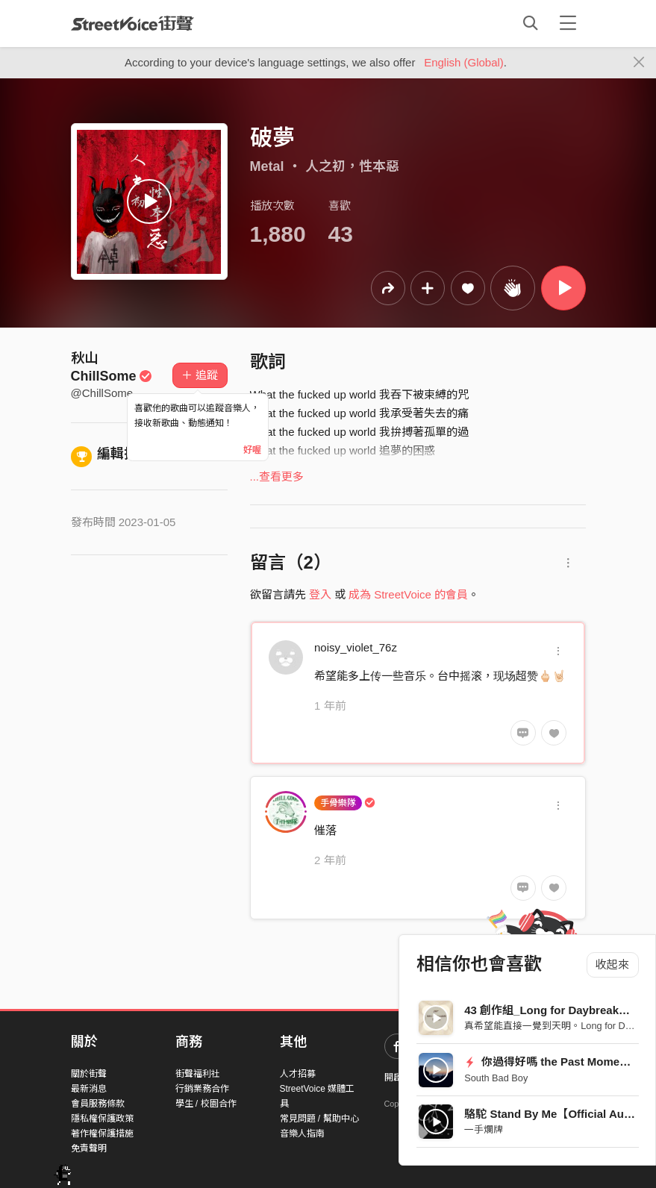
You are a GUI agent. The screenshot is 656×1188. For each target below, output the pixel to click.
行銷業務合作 (202, 1089)
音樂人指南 (302, 1133)
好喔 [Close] (252, 450)
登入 (320, 594)
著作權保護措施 (102, 1133)
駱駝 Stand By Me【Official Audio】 (558, 1113)
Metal (267, 166)
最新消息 (89, 1089)
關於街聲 (89, 1074)
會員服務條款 (98, 1103)
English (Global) (464, 62)
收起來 (612, 964)
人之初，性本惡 (352, 166)
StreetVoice (132, 23)
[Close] (639, 63)
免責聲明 (89, 1148)
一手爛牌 (483, 1129)
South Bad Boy (496, 1078)
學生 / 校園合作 (206, 1103)
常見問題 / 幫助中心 (319, 1118)
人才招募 (298, 1074)
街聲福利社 (197, 1074)
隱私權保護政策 (102, 1118)
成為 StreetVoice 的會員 (408, 594)
